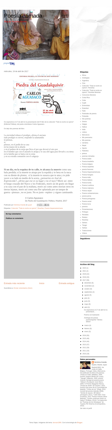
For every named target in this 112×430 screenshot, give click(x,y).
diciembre (88, 283)
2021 (84, 271)
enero (86, 331)
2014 (84, 341)
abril (86, 307)
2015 (84, 338)
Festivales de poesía (89, 114)
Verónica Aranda (100, 362)
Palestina (85, 151)
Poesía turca (86, 204)
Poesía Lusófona (88, 185)
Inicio (41, 283)
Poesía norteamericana (90, 193)
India (83, 129)
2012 (84, 347)
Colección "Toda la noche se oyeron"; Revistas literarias (92, 91)
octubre (87, 289)
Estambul (85, 108)
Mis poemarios (87, 137)
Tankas (84, 228)
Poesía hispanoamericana (54, 208)
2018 (84, 277)
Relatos (84, 217)
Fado (84, 111)
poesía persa (86, 196)
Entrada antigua (66, 283)
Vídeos (84, 233)
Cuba (84, 100)
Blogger (79, 422)
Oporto (84, 148)
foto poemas (86, 119)
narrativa (85, 143)
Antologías (85, 78)
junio (86, 301)
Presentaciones (87, 209)
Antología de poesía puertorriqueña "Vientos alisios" (93, 320)
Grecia (84, 121)
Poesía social (86, 201)
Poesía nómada (23, 16)
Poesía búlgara (87, 164)
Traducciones (86, 230)
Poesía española (88, 167)
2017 (84, 280)
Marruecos (85, 135)
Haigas (84, 124)
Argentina (85, 81)
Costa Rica (86, 97)
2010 (84, 354)
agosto (86, 295)
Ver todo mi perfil (86, 408)
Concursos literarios (89, 95)
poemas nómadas (88, 156)
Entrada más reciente (14, 283)
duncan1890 (57, 422)
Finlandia (85, 116)
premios (85, 207)
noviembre (88, 286)
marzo (86, 325)
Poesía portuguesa (88, 199)
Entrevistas (86, 105)
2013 (84, 344)
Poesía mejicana (88, 188)
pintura (84, 153)
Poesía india (86, 177)
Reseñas (85, 220)
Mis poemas (86, 140)
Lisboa (84, 132)
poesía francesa (87, 169)
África (84, 75)
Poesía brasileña (88, 161)
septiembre (88, 292)
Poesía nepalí (87, 191)
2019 (84, 274)
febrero (87, 328)
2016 (84, 335)
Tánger (84, 225)
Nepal (84, 145)
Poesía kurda (86, 183)
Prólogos (85, 212)
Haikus (84, 127)
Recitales (85, 215)
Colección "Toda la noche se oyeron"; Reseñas (27, 208)
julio (86, 298)
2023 (84, 268)
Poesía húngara (87, 175)
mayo (86, 304)
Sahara (84, 223)
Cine (83, 83)
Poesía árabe (86, 159)
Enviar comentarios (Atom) (23, 288)
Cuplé (84, 103)
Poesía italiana (87, 180)
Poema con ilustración (91, 315)
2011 (84, 351)
